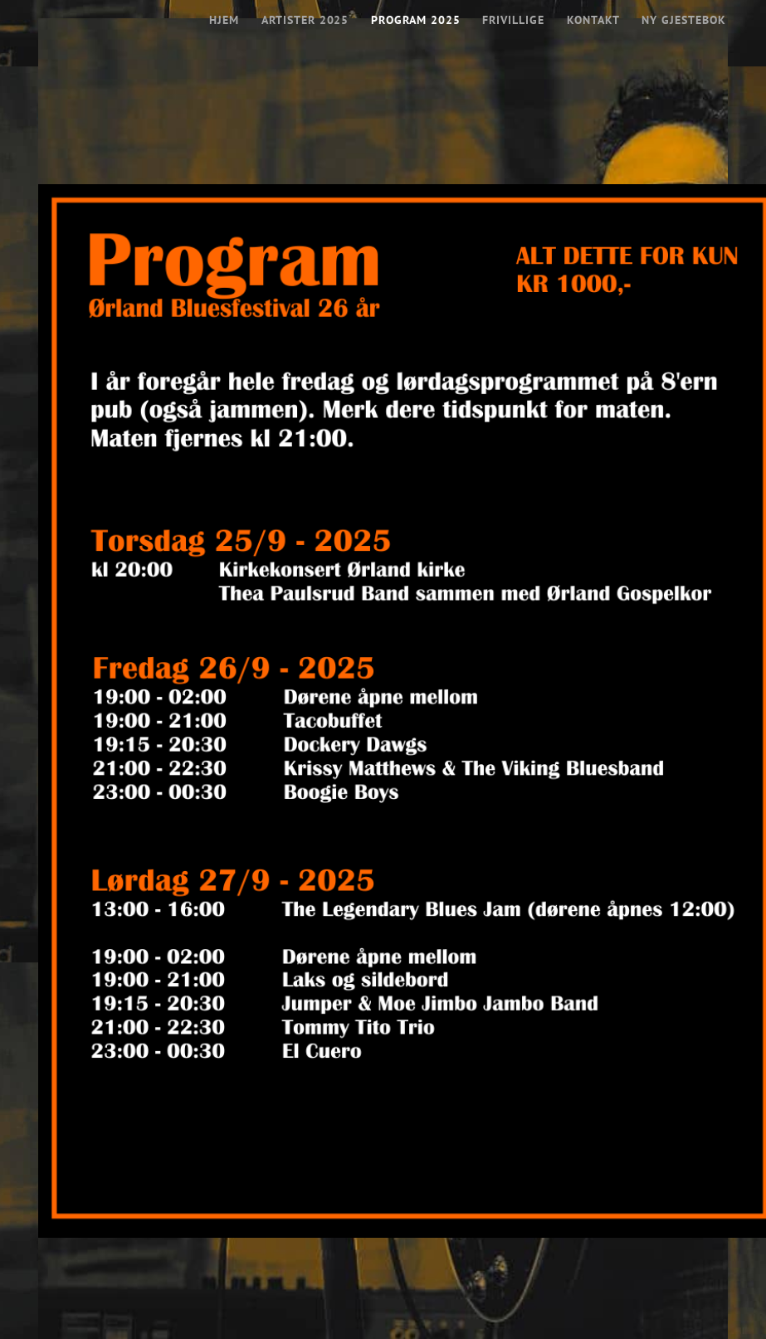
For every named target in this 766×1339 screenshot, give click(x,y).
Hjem (226, 19)
